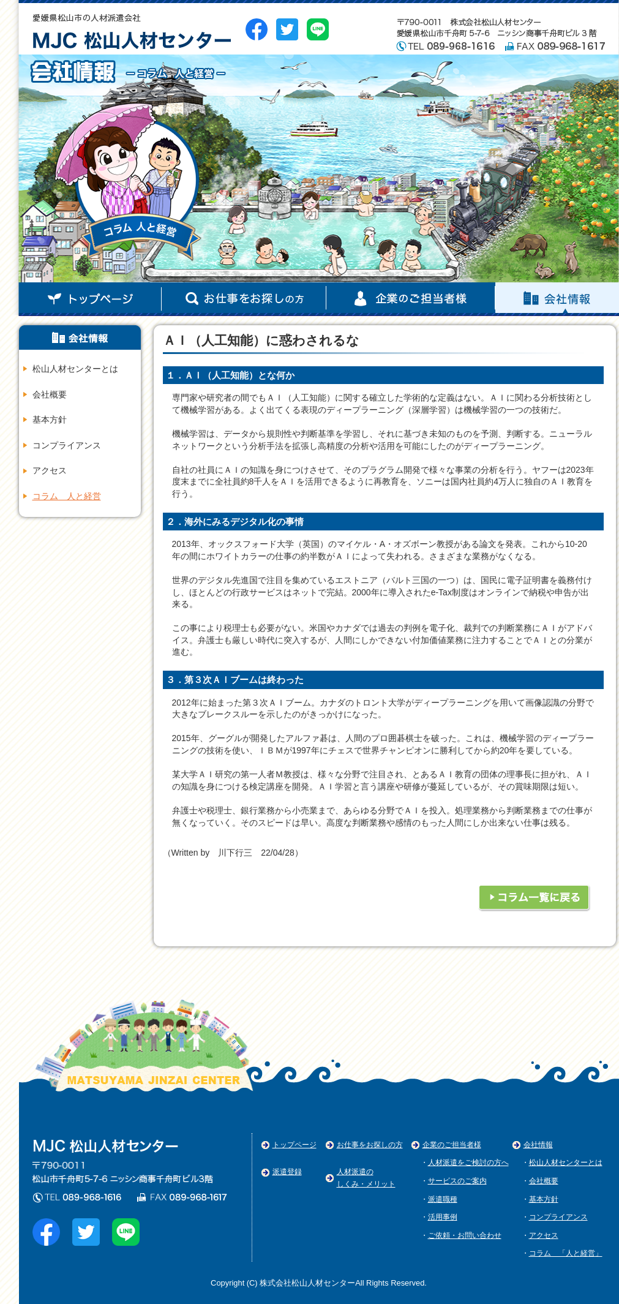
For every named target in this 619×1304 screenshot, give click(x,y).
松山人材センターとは (75, 369)
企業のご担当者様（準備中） (557, 299)
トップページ (90, 299)
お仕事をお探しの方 (370, 1144)
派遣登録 (287, 1171)
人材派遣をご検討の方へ (468, 1162)
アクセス (49, 470)
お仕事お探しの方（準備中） (410, 299)
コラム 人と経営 (66, 496)
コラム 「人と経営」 (565, 1253)
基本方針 (49, 419)
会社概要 (49, 394)
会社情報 (244, 299)
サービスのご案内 (457, 1181)
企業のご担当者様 (451, 1144)
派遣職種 (442, 1199)
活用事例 (442, 1217)
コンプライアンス (66, 445)
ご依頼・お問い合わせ (464, 1235)
